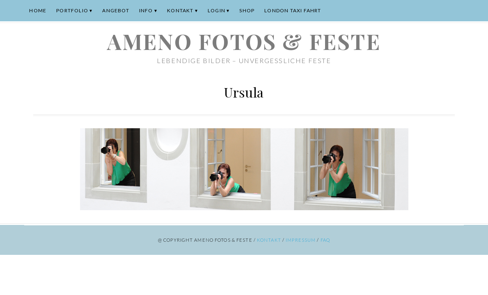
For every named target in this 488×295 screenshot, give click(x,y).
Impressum (301, 240)
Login (216, 10)
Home (37, 10)
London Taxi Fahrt (292, 10)
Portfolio (72, 10)
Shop (246, 10)
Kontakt (180, 10)
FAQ (325, 240)
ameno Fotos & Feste (243, 41)
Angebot (115, 10)
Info (146, 10)
